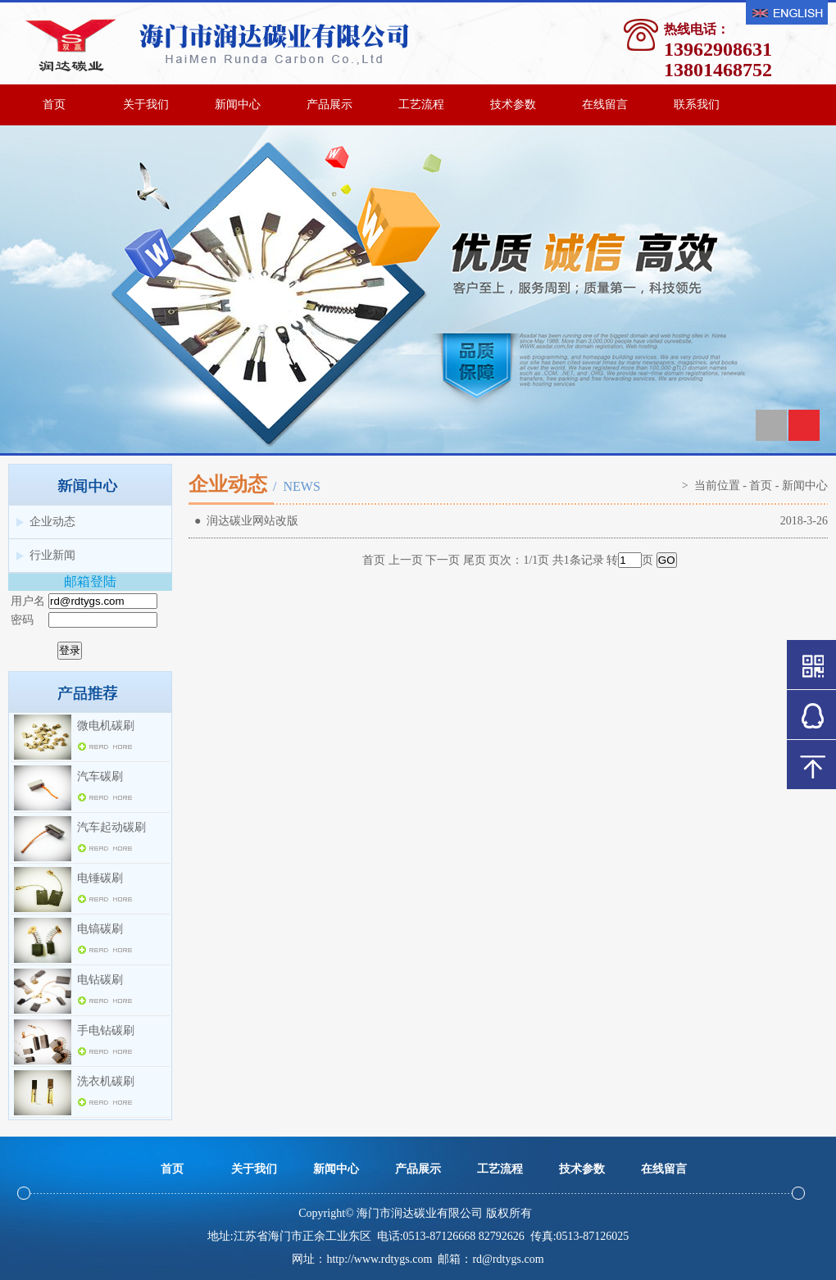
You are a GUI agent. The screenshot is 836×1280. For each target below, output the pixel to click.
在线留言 (605, 104)
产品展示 (329, 104)
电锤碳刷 (100, 878)
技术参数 (513, 104)
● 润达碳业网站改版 (243, 521)
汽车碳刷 (100, 776)
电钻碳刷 (100, 980)
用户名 (28, 601)
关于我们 (146, 104)
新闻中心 (238, 104)
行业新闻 (52, 555)
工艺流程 (421, 104)
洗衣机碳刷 (105, 1081)
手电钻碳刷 (105, 1030)
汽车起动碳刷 (111, 827)
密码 (22, 620)
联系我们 (697, 104)
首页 (54, 104)
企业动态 (52, 521)
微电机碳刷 (105, 725)
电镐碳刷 (100, 929)
